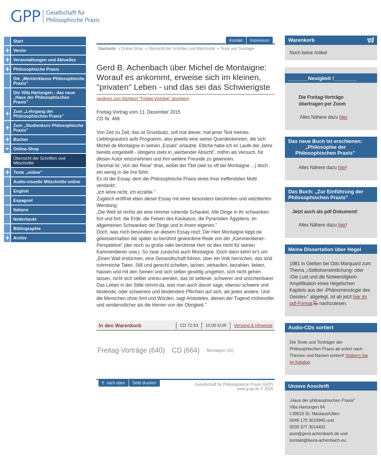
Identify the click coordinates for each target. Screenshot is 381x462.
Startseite (107, 48)
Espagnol (23, 200)
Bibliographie (27, 228)
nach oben (116, 383)
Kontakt (236, 40)
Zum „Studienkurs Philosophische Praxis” (48, 127)
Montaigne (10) (220, 350)
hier (343, 117)
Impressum (259, 40)
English (21, 191)
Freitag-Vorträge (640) (131, 350)
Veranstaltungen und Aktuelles (44, 59)
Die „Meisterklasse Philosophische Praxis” (48, 81)
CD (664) (186, 350)
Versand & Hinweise (253, 325)
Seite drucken (144, 383)
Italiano (21, 209)
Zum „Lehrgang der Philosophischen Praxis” (38, 113)
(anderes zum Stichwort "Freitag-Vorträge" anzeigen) (143, 98)
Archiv (20, 237)
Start (18, 41)
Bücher (20, 139)
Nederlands (25, 219)
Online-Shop (26, 148)
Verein (19, 50)
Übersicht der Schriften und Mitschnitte (39, 160)
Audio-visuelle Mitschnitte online (46, 181)
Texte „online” (27, 172)
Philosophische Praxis (36, 69)
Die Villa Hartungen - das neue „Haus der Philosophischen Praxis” (44, 97)
